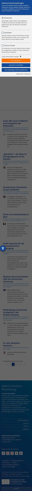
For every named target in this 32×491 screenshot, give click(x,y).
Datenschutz (19, 74)
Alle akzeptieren (16, 60)
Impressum (27, 74)
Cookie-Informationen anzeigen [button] (11, 57)
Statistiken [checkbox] (8, 33)
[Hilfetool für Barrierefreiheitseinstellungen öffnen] (3, 248)
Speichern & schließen (16, 65)
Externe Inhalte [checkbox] (9, 45)
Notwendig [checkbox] (8, 18)
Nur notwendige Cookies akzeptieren (16, 70)
